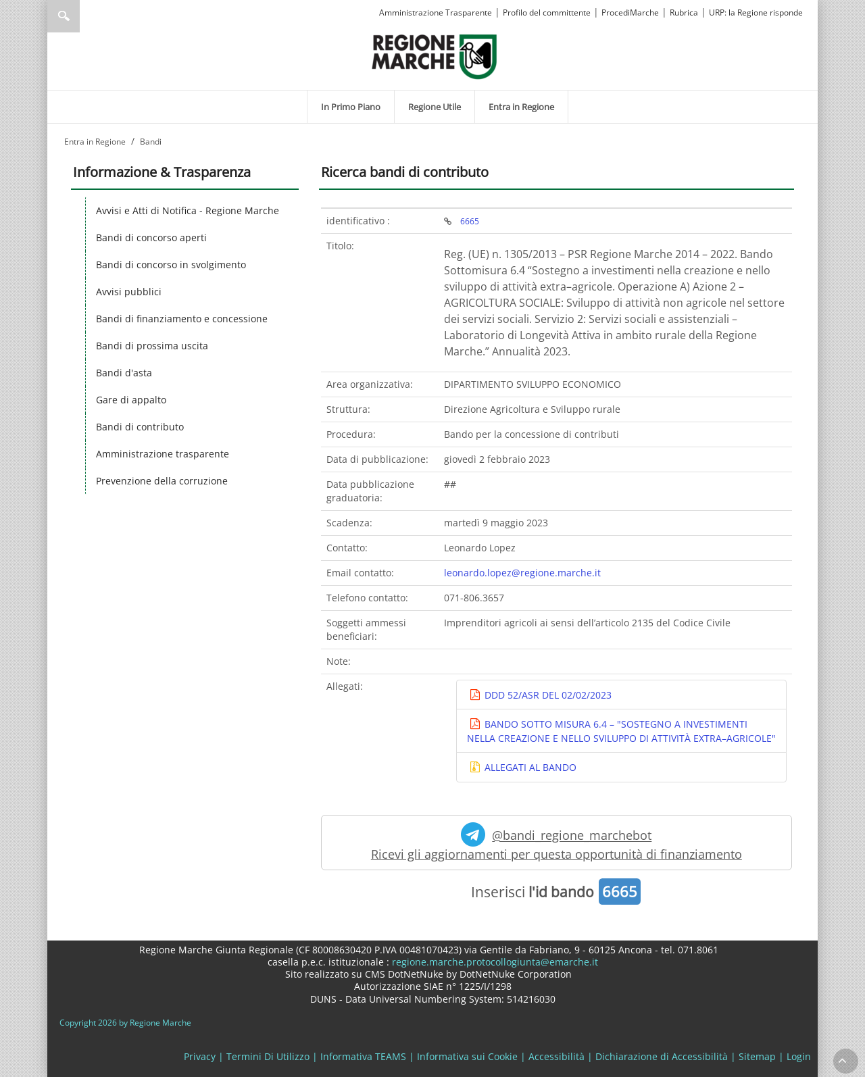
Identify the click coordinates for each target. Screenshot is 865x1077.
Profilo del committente (547, 12)
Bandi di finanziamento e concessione (182, 318)
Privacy (200, 1056)
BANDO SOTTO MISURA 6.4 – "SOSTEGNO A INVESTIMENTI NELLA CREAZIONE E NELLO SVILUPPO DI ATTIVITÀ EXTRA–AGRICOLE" (621, 731)
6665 (469, 221)
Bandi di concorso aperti (151, 237)
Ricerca (63, 16)
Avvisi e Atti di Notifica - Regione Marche (187, 210)
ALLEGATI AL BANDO (529, 767)
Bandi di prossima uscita (152, 345)
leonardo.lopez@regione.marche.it (522, 572)
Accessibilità (556, 1056)
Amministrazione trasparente (162, 453)
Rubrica (684, 12)
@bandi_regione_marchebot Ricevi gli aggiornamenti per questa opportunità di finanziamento (556, 842)
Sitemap (757, 1056)
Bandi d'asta (124, 372)
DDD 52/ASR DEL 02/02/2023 (547, 694)
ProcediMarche (630, 12)
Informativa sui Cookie (467, 1056)
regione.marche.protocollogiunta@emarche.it (493, 961)
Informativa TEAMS (363, 1056)
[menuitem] (351, 107)
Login (799, 1056)
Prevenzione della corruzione (162, 480)
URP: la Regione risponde (756, 12)
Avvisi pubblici (129, 291)
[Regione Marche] (434, 55)
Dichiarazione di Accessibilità (661, 1056)
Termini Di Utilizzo (268, 1056)
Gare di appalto (131, 399)
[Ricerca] (89, 16)
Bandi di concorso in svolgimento (171, 264)
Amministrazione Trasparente (435, 12)
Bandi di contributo (140, 426)
